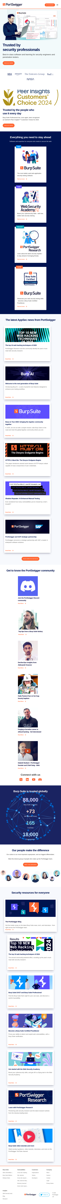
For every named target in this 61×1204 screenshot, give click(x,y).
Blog (4, 1197)
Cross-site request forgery (22, 1179)
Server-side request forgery (22, 1187)
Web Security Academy (8, 1195)
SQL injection (20, 1176)
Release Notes (6, 1179)
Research (5, 1200)
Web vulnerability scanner (8, 1174)
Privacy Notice (50, 1184)
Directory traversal (21, 1184)
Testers (33, 1176)
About (47, 1174)
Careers (48, 1176)
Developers (34, 1179)
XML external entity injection (22, 1182)
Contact (48, 1179)
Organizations (35, 1174)
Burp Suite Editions (7, 1176)
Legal (47, 1182)
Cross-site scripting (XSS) (22, 1174)
